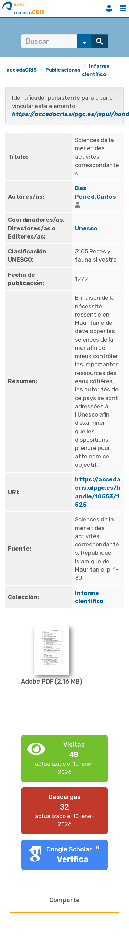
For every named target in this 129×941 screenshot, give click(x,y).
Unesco (86, 228)
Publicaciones (62, 70)
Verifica (73, 859)
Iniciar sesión (109, 8)
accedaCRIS (22, 70)
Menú (123, 8)
